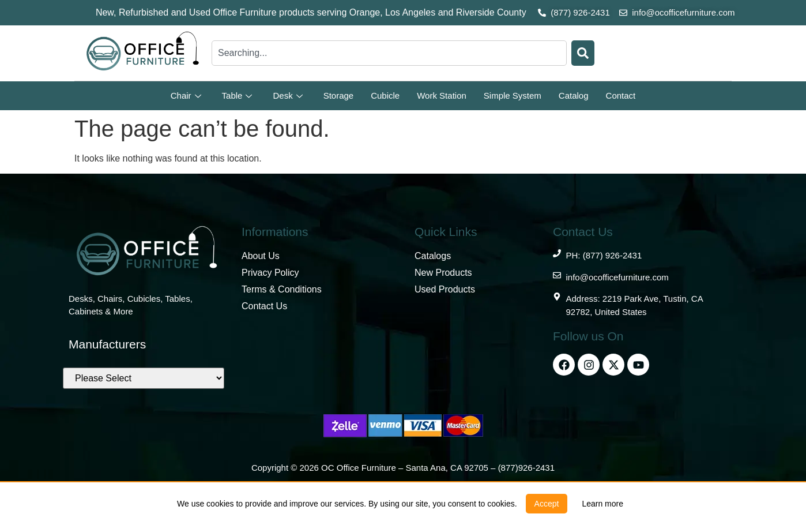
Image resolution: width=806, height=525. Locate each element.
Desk (287, 95)
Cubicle (385, 95)
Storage (338, 95)
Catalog (574, 95)
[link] (602, 503)
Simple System (512, 95)
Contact (621, 95)
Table (237, 95)
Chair (186, 95)
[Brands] (143, 378)
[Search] (582, 53)
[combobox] (389, 53)
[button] (547, 503)
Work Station (441, 95)
